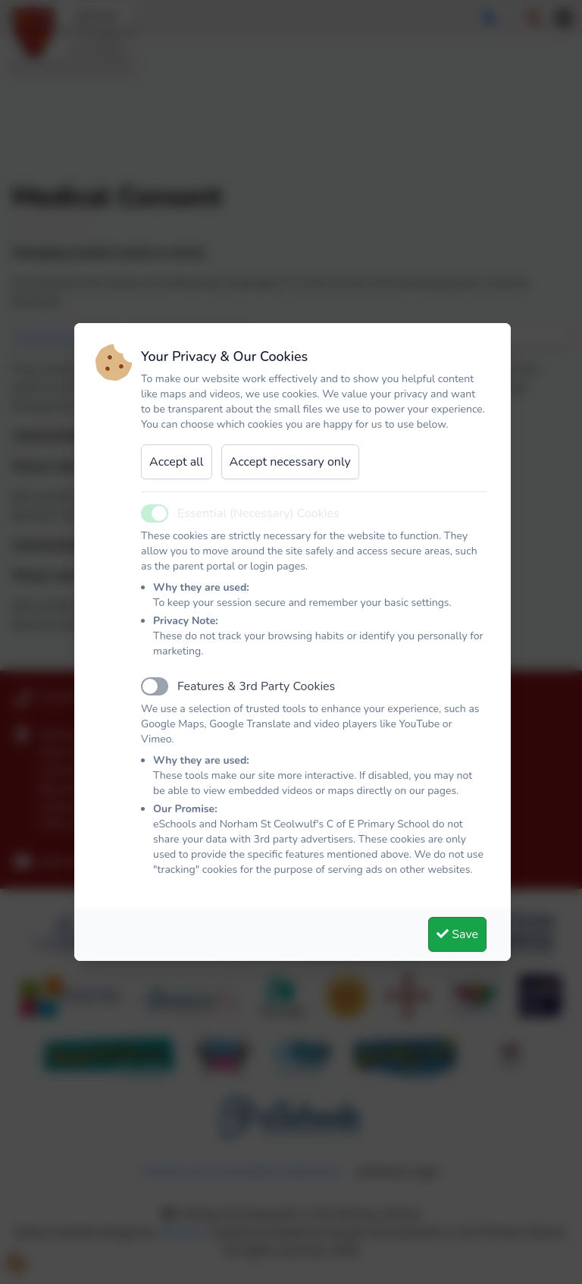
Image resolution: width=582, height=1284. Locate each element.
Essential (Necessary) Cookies (258, 513)
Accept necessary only (290, 462)
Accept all (176, 462)
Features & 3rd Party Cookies (256, 686)
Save (457, 934)
